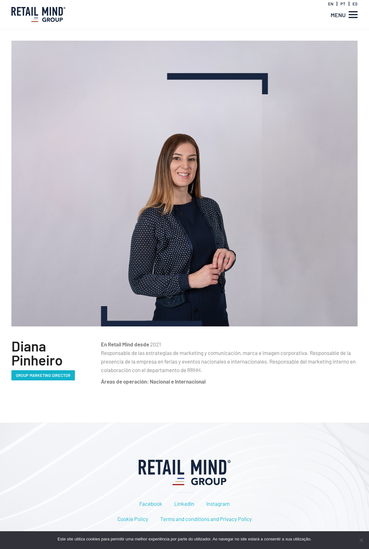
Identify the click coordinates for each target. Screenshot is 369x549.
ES (355, 3)
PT (343, 3)
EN (330, 3)
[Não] (361, 540)
